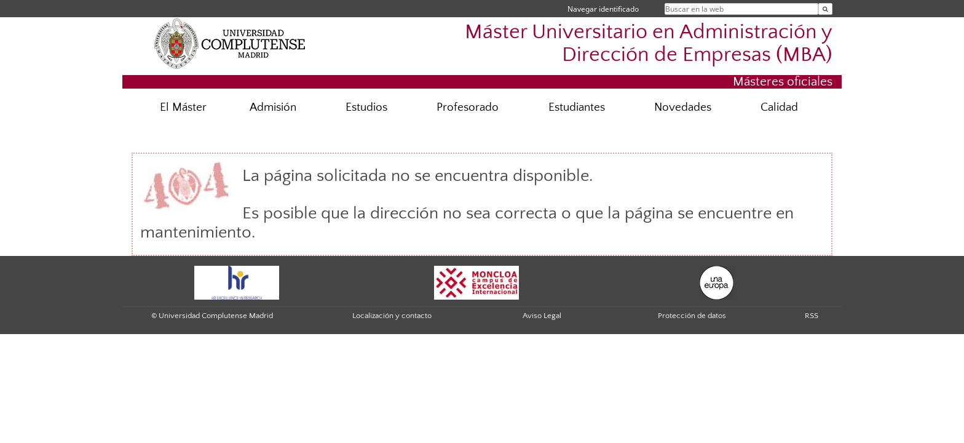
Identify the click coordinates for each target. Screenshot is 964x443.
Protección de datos (692, 315)
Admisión (273, 107)
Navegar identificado (603, 9)
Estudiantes (576, 107)
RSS (811, 315)
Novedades (682, 107)
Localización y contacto (392, 315)
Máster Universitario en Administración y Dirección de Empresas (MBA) (648, 43)
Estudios (366, 107)
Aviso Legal (542, 315)
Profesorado (468, 107)
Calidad (779, 107)
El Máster (183, 107)
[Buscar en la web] (825, 9)
